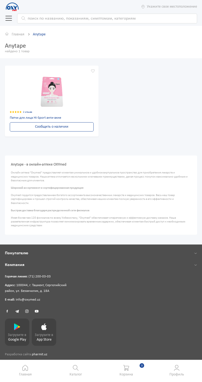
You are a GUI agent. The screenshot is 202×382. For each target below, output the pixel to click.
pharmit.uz (39, 354)
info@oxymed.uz (28, 299)
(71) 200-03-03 (40, 276)
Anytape (39, 34)
